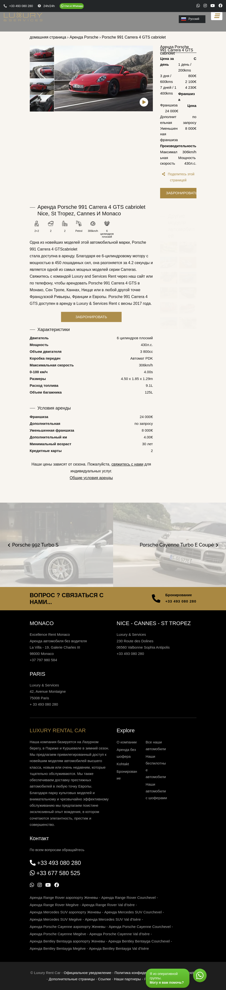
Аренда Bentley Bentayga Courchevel (139, 941)
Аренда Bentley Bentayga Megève (58, 948)
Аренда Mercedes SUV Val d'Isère (113, 919)
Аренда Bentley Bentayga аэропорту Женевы (67, 941)
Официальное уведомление (87, 973)
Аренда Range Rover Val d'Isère (108, 905)
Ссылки (104, 979)
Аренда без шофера (126, 753)
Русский (190, 19)
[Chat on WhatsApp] (72, 6)
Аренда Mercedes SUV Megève (56, 919)
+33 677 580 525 (58, 873)
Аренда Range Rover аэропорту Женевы (64, 897)
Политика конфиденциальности (141, 973)
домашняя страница (48, 37)
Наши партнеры (127, 979)
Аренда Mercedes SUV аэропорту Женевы (65, 912)
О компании (127, 742)
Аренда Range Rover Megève (54, 905)
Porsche (139, 249)
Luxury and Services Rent (94, 283)
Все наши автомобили (156, 745)
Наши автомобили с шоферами (156, 791)
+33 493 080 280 (180, 601)
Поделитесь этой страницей (178, 177)
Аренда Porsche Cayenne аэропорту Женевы (68, 927)
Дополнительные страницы (72, 979)
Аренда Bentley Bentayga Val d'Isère (119, 948)
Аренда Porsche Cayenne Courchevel (140, 927)
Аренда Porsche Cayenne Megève (58, 934)
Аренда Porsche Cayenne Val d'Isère (119, 934)
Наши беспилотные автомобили (156, 766)
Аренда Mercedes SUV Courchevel (133, 912)
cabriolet (70, 256)
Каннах (72, 296)
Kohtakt (123, 764)
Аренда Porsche (84, 37)
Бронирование (127, 774)
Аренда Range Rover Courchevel (128, 897)
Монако (36, 296)
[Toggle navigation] (216, 16)
